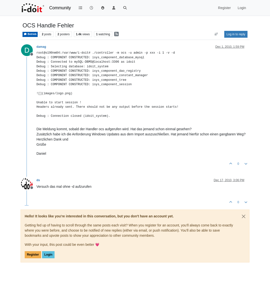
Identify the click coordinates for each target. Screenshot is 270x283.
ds (38, 180)
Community (60, 7)
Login (48, 254)
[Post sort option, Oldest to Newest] (216, 34)
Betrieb (30, 34)
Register (33, 254)
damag (41, 46)
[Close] (243, 216)
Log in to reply (235, 34)
